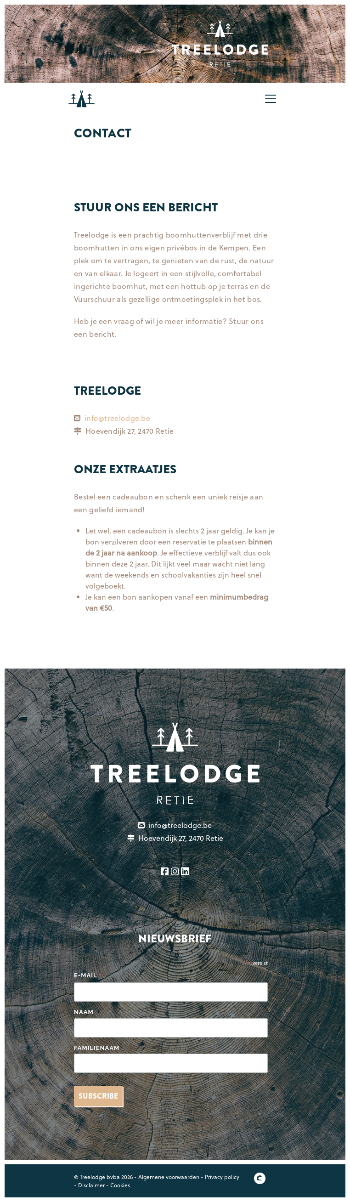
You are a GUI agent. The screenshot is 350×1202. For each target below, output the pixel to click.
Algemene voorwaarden (168, 1177)
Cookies (120, 1185)
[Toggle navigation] (270, 99)
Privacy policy (222, 1177)
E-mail (88, 976)
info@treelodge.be (117, 418)
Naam (84, 1012)
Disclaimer (91, 1185)
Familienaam (96, 1047)
